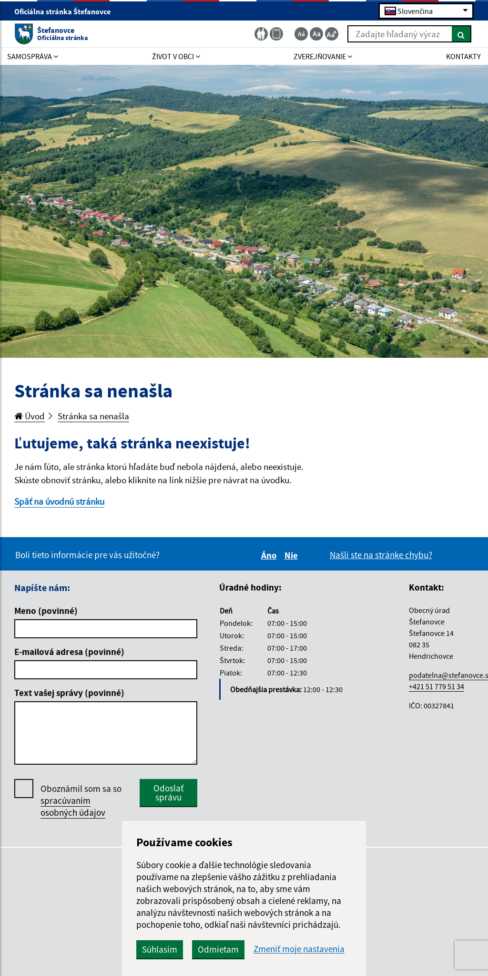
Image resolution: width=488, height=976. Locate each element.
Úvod (29, 416)
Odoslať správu (168, 792)
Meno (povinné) (46, 610)
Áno (270, 555)
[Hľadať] (461, 33)
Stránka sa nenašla (93, 416)
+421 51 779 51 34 (436, 686)
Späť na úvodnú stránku (59, 501)
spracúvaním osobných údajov (73, 806)
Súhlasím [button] (159, 949)
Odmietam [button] (218, 949)
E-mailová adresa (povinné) (69, 651)
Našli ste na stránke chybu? (381, 555)
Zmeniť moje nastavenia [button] (299, 949)
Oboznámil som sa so (81, 801)
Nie (293, 555)
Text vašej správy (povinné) (69, 692)
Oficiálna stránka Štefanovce (66, 11)
